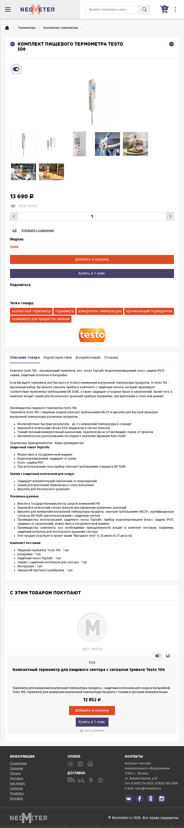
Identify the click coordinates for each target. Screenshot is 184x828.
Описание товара (25, 357)
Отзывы (111, 357)
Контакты (16, 798)
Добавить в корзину (92, 259)
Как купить (17, 783)
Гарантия (16, 768)
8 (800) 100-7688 (166, 783)
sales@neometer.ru (147, 788)
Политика (17, 793)
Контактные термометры (61, 28)
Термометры (27, 28)
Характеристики (58, 357)
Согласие (16, 788)
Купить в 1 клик (91, 273)
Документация (88, 357)
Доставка (16, 778)
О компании (18, 763)
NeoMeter (37, 9)
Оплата (15, 773)
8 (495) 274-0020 (142, 783)
